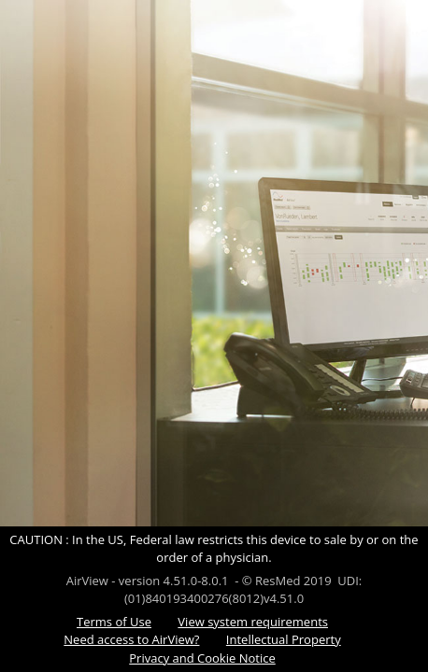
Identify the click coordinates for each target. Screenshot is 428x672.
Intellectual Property (283, 639)
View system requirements (253, 621)
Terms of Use (114, 621)
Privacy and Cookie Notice (202, 658)
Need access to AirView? (131, 639)
